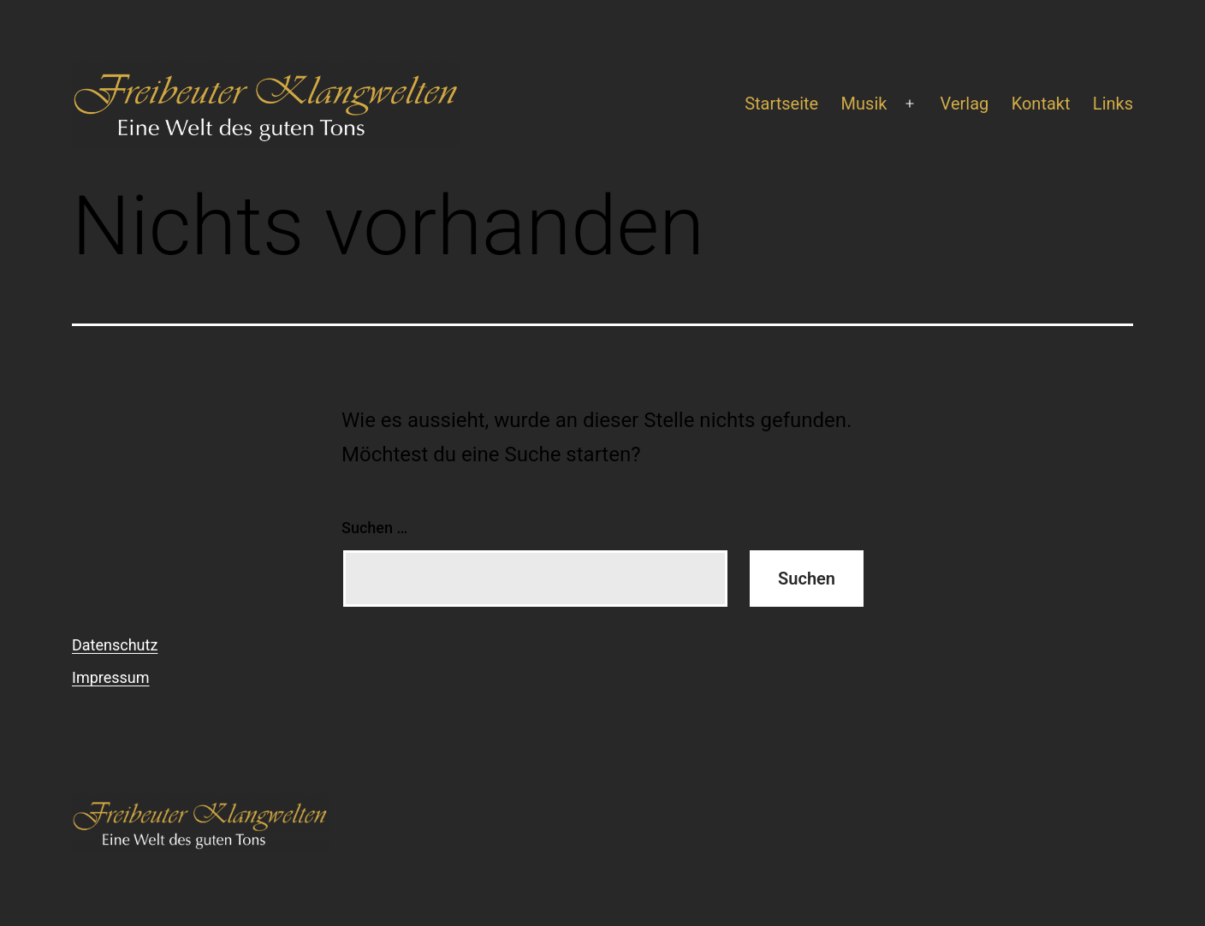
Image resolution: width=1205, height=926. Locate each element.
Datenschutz (114, 645)
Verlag (965, 103)
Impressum (111, 677)
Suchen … (374, 528)
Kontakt (1041, 103)
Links (1113, 103)
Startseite (781, 103)
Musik (864, 103)
